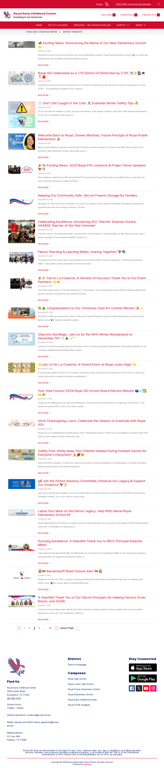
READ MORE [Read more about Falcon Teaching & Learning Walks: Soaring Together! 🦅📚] (44, 270)
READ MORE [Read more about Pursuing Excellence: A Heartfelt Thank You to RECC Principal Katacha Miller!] (44, 563)
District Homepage (77, 664)
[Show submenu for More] (139, 25)
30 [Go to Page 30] (50, 628)
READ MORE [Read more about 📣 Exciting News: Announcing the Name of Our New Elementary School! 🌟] (44, 65)
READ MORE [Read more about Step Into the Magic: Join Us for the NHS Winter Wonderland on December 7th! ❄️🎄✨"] (44, 356)
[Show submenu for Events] (121, 25)
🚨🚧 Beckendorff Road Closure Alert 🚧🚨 (70, 571)
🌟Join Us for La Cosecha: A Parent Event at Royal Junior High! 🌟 (87, 364)
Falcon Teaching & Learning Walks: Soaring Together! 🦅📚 (82, 252)
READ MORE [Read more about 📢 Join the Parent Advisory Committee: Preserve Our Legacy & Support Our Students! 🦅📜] (44, 503)
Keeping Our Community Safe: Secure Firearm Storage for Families (87, 195)
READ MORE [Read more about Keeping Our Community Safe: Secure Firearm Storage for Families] (44, 214)
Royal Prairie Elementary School (84, 689)
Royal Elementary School (80, 694)
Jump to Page (67, 628)
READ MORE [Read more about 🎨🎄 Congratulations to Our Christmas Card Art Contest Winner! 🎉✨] (44, 326)
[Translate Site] (150, 15)
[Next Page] (56, 628)
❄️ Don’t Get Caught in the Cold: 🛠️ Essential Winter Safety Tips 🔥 (88, 103)
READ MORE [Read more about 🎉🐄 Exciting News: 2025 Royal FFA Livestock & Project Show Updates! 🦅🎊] (44, 187)
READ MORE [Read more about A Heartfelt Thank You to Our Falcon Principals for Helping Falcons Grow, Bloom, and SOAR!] (44, 619)
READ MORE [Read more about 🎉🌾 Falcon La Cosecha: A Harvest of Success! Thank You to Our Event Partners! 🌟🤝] (44, 300)
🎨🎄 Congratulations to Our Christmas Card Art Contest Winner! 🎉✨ (91, 308)
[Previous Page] (19, 628)
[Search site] (158, 4)
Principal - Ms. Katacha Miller (92, 25)
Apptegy (87, 764)
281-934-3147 (14, 698)
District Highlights (73, 32)
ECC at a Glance (58, 25)
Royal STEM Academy (79, 705)
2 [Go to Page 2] (29, 628)
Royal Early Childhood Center (41, 32)
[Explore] (108, 15)
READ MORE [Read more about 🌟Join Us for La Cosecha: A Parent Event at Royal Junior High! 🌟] (44, 383)
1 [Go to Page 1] (24, 628)
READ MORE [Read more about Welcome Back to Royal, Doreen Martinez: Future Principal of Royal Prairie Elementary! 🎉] (44, 157)
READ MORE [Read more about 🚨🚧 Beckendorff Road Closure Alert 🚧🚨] (44, 589)
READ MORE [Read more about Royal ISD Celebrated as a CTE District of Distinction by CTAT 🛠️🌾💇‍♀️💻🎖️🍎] (44, 95)
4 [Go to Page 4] (39, 628)
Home (99, 4)
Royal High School (77, 679)
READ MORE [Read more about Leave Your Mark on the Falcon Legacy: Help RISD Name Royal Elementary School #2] (44, 533)
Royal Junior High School (81, 684)
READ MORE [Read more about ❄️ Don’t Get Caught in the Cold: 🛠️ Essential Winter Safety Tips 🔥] (44, 121)
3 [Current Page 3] (34, 628)
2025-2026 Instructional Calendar (133, 4)
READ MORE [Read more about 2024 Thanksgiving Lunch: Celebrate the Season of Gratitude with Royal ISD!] (44, 443)
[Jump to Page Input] (77, 628)
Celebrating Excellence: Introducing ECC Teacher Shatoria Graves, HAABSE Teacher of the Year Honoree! (87, 223)
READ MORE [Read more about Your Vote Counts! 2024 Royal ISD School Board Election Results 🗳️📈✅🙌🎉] (44, 413)
